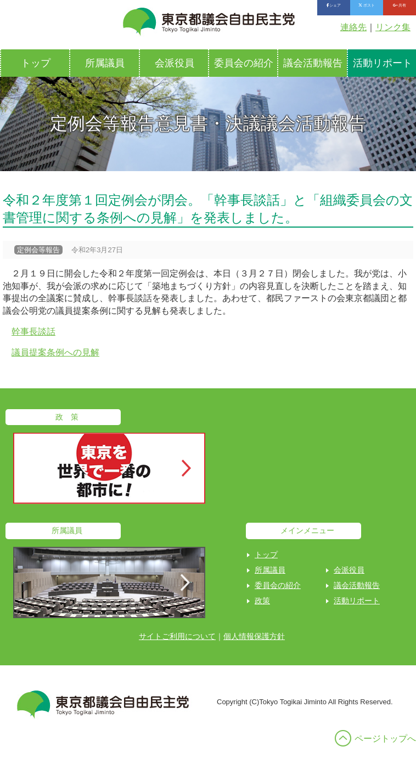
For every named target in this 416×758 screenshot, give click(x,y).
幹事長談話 (33, 331)
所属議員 (105, 63)
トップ (35, 63)
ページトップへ (385, 738)
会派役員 (174, 63)
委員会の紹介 (243, 63)
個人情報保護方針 (254, 636)
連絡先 (353, 27)
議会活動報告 (312, 63)
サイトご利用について (177, 636)
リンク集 (393, 27)
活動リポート (357, 600)
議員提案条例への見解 (55, 352)
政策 (262, 600)
